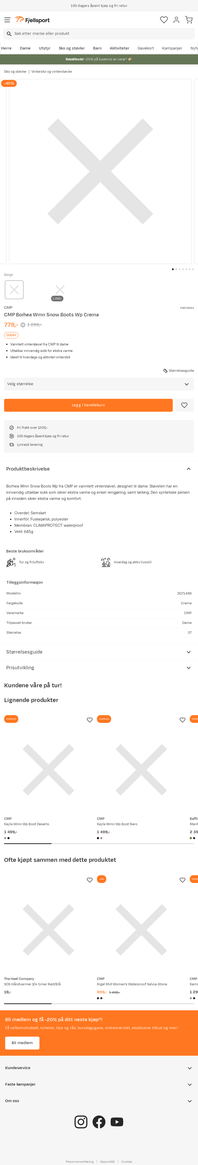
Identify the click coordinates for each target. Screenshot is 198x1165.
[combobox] (99, 33)
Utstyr (45, 48)
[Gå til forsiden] (32, 20)
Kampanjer (172, 48)
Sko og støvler (72, 48)
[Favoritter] (164, 20)
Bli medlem (22, 1043)
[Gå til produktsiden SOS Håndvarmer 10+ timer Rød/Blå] (48, 930)
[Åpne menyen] (7, 20)
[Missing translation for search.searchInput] (8, 34)
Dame (25, 48)
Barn (97, 48)
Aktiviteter (119, 48)
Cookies (127, 1162)
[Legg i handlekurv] (88, 405)
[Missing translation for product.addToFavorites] (184, 405)
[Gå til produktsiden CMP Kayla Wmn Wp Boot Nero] (141, 769)
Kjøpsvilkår (107, 1162)
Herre (6, 48)
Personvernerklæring (80, 1162)
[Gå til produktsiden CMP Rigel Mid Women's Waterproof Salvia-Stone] (141, 930)
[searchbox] (104, 33)
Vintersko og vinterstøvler (51, 71)
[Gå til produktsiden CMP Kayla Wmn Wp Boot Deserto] (48, 769)
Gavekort (146, 48)
